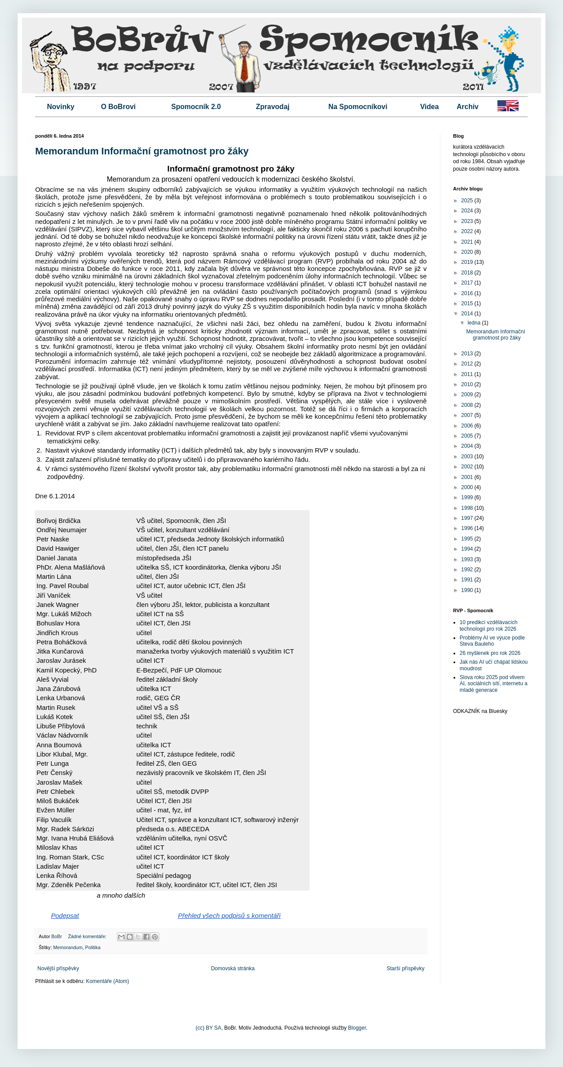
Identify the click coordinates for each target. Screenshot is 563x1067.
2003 (468, 456)
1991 (468, 580)
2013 (468, 354)
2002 (468, 467)
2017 (468, 283)
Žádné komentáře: (88, 936)
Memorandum (68, 947)
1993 (468, 559)
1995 (468, 539)
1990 (468, 590)
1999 (468, 497)
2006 (468, 426)
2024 (468, 211)
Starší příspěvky (405, 968)
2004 (468, 446)
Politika (93, 947)
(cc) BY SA (208, 1028)
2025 (468, 200)
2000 (468, 487)
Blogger (357, 1028)
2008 (468, 405)
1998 (468, 508)
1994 (468, 549)
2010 (468, 384)
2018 (468, 273)
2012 (468, 364)
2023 (468, 221)
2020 (468, 252)
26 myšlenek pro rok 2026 (490, 653)
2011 (468, 374)
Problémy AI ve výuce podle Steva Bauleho (492, 641)
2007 (468, 415)
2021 (468, 242)
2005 (468, 436)
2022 (468, 231)
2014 (468, 314)
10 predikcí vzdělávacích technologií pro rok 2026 (488, 625)
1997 (468, 518)
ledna (475, 323)
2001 (468, 477)
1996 (468, 528)
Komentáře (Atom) (107, 981)
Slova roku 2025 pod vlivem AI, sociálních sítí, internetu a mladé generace (493, 683)
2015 (468, 303)
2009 (468, 394)
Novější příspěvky (58, 968)
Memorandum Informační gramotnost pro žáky (142, 151)
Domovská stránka (233, 968)
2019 (468, 262)
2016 (468, 293)
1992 (468, 569)
